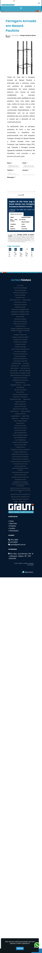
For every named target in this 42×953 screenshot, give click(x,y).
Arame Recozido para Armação (20, 472)
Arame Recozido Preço (20, 475)
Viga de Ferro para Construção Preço (20, 488)
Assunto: (25, 170)
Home (11, 521)
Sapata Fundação (25, 411)
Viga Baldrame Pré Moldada (20, 482)
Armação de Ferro (20, 297)
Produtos (12, 526)
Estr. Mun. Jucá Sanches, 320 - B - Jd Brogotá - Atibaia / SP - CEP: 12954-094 (20, 556)
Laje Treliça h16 (25, 366)
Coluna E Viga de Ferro (20, 404)
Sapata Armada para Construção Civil (20, 375)
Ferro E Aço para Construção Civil (20, 349)
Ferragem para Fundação (20, 342)
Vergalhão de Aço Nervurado (20, 380)
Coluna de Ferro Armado (20, 428)
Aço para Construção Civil (20, 292)
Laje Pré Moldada (16, 363)
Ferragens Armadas (20, 344)
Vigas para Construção (20, 389)
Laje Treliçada (14, 370)
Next (31, 258)
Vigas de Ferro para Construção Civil (20, 494)
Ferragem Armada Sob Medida (20, 337)
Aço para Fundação (20, 295)
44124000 (13, 542)
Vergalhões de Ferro (15, 385)
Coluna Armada (26, 300)
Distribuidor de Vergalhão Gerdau (20, 314)
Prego (15, 501)
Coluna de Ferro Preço (20, 425)
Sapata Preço (25, 416)
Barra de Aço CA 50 (15, 300)
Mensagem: (11, 177)
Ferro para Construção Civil (20, 354)
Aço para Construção (20, 290)
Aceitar (20, 948)
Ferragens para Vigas (20, 346)
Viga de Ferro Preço (20, 401)
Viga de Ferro (26, 399)
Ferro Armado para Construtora (20, 459)
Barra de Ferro (20, 392)
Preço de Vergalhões (24, 370)
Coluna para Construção (20, 304)
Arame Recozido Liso (20, 466)
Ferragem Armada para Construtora (20, 449)
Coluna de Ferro (20, 423)
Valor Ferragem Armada (20, 421)
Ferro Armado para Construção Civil (20, 461)
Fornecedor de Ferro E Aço (20, 464)
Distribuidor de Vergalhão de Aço (20, 309)
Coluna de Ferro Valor (20, 430)
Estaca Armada (20, 316)
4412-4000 (14, 540)
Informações (13, 531)
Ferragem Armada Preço (20, 334)
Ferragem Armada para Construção (20, 328)
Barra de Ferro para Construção (20, 499)
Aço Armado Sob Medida (20, 288)
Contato (12, 528)
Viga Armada (26, 385)
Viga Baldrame (20, 387)
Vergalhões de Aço (20, 382)
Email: (24, 163)
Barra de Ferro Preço (15, 399)
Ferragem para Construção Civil (20, 477)
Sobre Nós (13, 523)
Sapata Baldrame (15, 416)
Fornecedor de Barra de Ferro (20, 394)
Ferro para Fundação (20, 356)
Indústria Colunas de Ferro (20, 358)
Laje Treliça (26, 363)
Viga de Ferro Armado (20, 406)
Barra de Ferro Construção (20, 397)
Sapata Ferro (15, 418)
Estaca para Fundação (20, 319)
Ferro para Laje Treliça (20, 444)
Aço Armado (20, 285)
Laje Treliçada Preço (20, 440)
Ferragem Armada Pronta (20, 452)
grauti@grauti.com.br (17, 544)
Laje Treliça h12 (15, 366)
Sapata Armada (24, 418)
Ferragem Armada (20, 326)
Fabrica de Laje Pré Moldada (20, 442)
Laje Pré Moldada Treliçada (20, 435)
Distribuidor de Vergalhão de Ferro (20, 312)
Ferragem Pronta (20, 447)
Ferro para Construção (20, 351)
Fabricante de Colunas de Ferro (20, 454)
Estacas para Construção (20, 321)
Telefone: (10, 170)
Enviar (21, 195)
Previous (6, 258)
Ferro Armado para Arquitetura (20, 456)
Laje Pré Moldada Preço (20, 433)
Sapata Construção (20, 413)
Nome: (9, 163)
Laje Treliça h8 (14, 368)
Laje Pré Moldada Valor (20, 437)
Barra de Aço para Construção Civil (20, 496)
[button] (39, 3)
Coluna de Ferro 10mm (20, 302)
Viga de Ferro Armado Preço (20, 409)
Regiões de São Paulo (16, 214)
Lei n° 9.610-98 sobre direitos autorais (21, 241)
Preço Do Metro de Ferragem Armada (20, 373)
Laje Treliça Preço (25, 368)
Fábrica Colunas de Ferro (20, 324)
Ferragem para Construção (20, 339)
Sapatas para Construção (20, 378)
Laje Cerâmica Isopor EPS (20, 361)
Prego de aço (22, 501)
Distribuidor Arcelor (20, 307)
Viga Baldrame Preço (20, 479)
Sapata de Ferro (14, 411)
